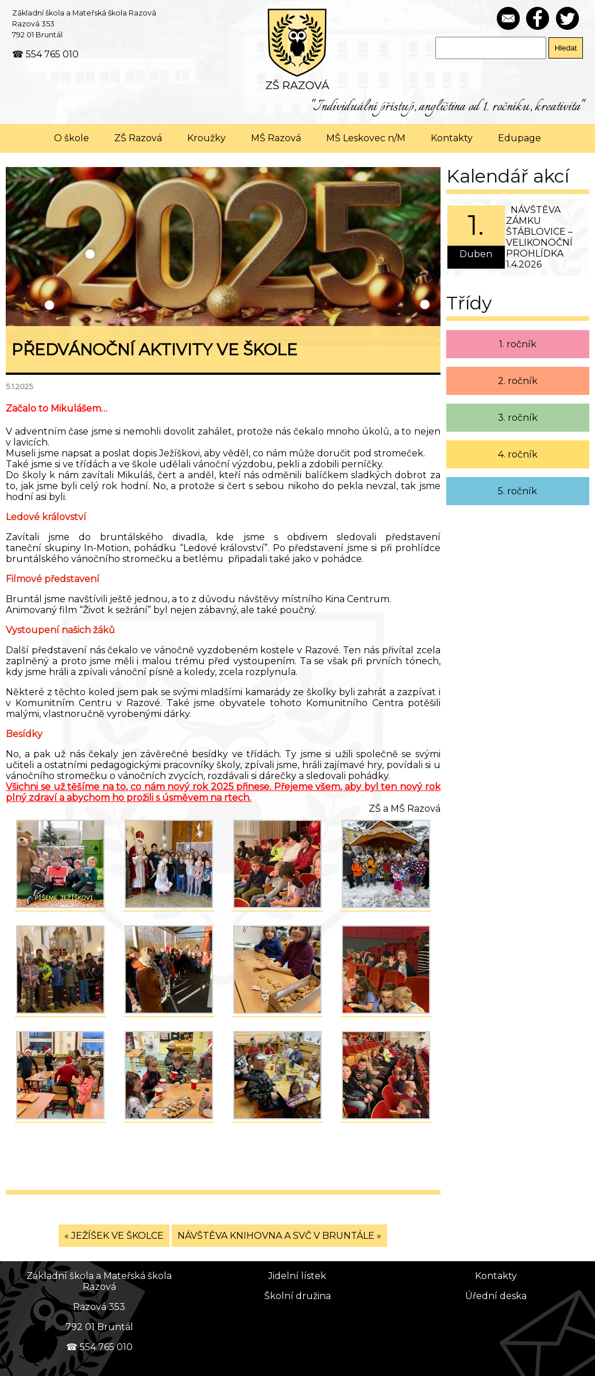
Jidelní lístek (297, 1275)
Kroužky (206, 138)
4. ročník (518, 454)
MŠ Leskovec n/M (365, 138)
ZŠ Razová (138, 138)
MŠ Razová (276, 138)
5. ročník (517, 491)
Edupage (519, 138)
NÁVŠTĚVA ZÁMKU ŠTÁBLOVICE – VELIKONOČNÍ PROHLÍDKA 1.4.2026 (539, 237)
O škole (71, 138)
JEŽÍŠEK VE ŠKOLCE (117, 1235)
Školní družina (297, 1295)
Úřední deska (496, 1295)
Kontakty (452, 138)
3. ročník (518, 417)
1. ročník (517, 344)
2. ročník (518, 380)
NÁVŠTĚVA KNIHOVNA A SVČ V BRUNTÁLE (275, 1235)
